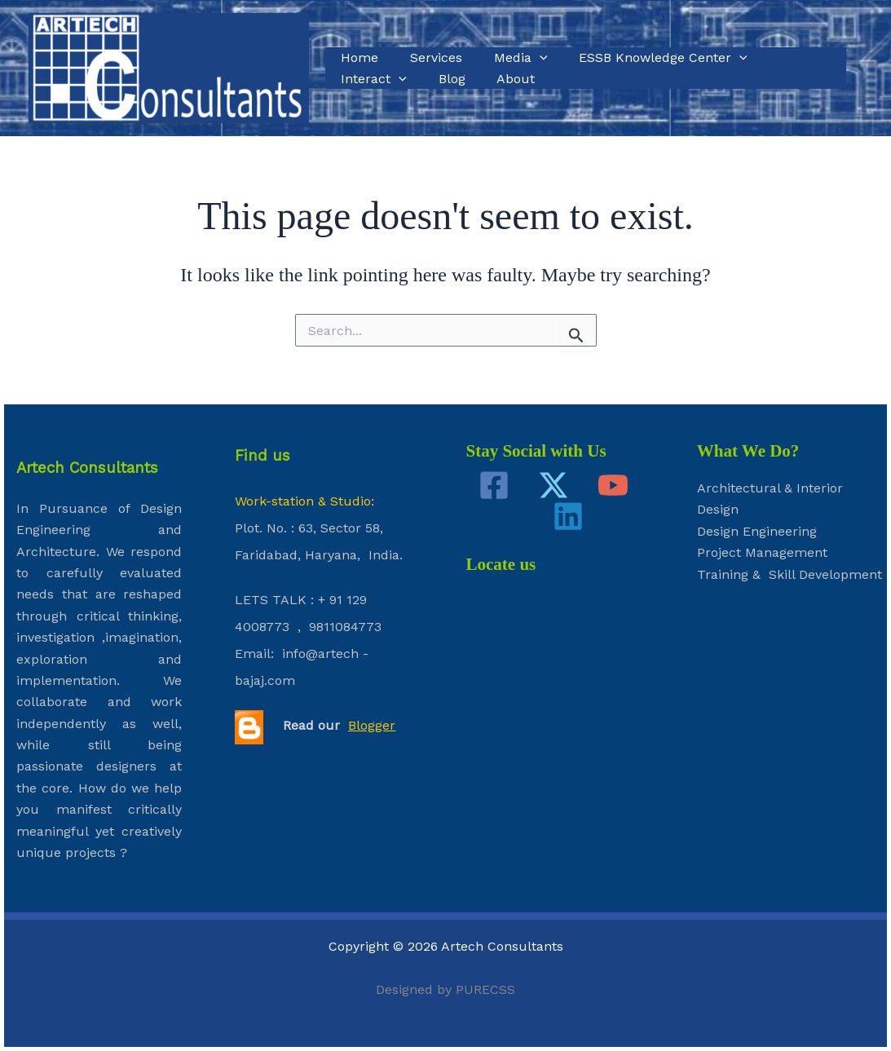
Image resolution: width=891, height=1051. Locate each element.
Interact (787, 57)
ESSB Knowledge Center (644, 57)
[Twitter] (553, 485)
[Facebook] (494, 485)
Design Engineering (757, 531)
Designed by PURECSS (445, 989)
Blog (351, 78)
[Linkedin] (568, 516)
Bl (354, 725)
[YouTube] (613, 485)
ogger (377, 725)
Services (428, 57)
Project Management (762, 552)
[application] (526, 57)
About (410, 78)
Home (357, 57)
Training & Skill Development (789, 574)
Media (507, 57)
